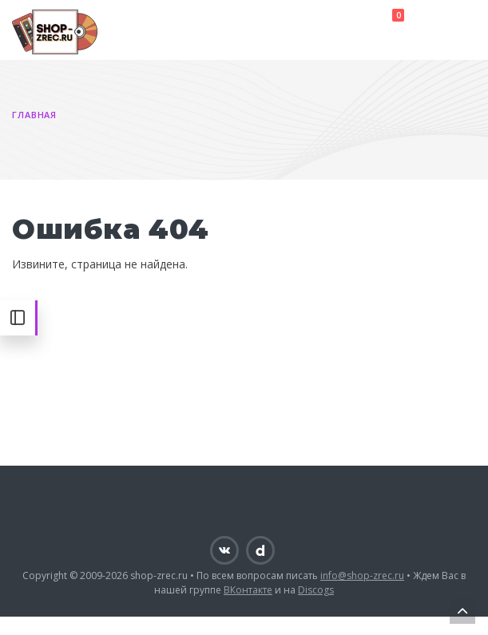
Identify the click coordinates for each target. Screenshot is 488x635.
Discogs (316, 590)
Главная (34, 115)
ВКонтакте (248, 590)
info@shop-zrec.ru (362, 575)
